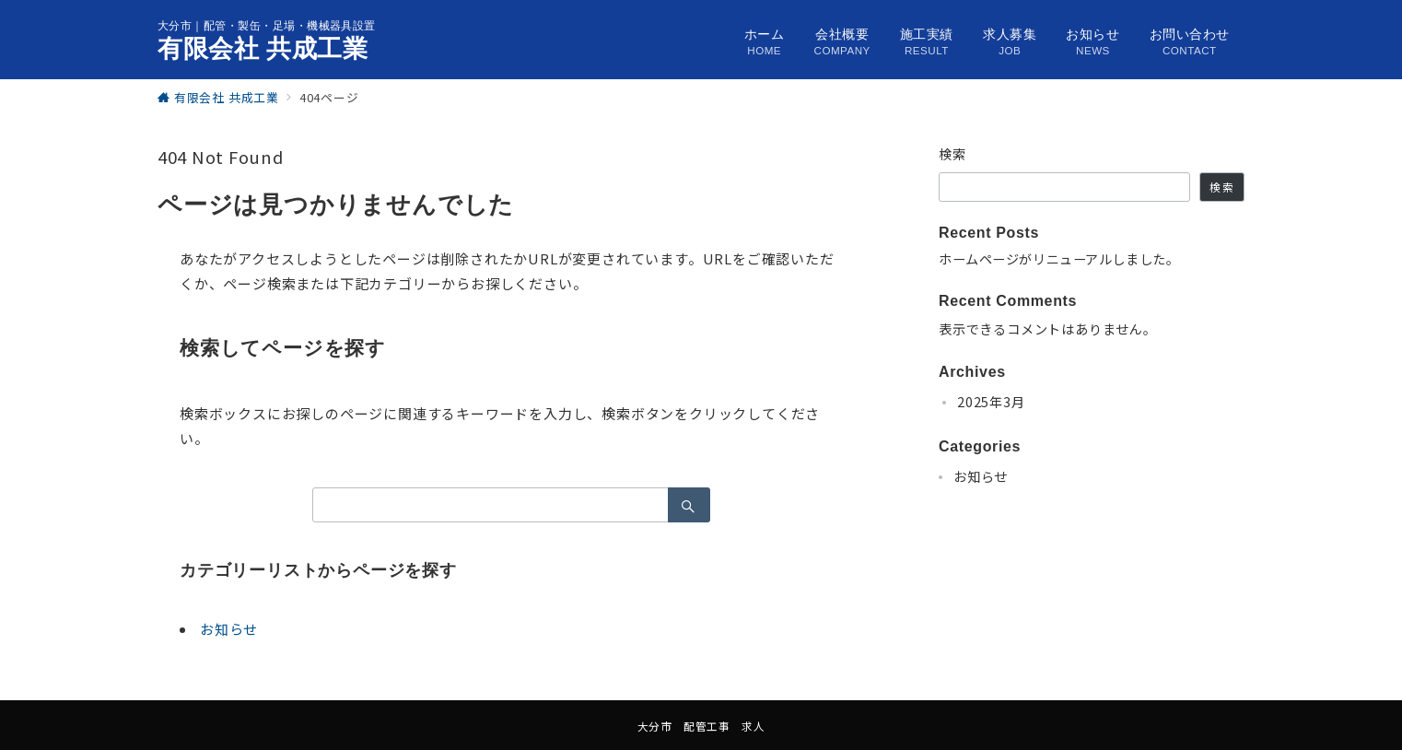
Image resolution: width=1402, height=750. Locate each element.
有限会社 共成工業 (263, 49)
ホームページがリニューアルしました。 (1059, 259)
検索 (953, 154)
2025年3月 (991, 402)
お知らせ (229, 629)
